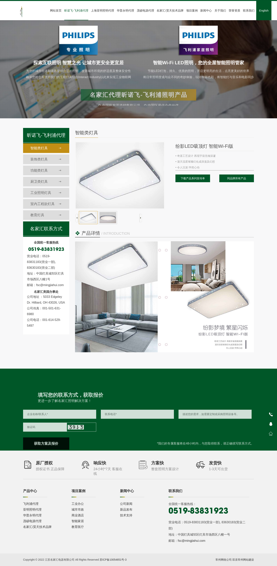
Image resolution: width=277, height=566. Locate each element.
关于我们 (220, 10)
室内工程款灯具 (46, 204)
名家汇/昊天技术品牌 (170, 10)
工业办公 (78, 503)
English (264, 10)
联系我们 (248, 10)
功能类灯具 (46, 170)
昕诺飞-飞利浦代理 (76, 10)
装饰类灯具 (46, 159)
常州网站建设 (246, 559)
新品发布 (126, 509)
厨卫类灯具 (46, 181)
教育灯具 (46, 215)
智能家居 (78, 521)
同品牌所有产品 (236, 178)
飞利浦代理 (30, 503)
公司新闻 (126, 503)
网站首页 (56, 10)
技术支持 (126, 515)
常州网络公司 (223, 559)
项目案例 (192, 10)
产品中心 (30, 491)
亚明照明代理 (32, 509)
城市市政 (78, 509)
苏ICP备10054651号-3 (113, 559)
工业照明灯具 (46, 193)
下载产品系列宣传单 (193, 178)
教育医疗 (78, 526)
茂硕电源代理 (145, 10)
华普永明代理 (125, 10)
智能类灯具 (46, 148)
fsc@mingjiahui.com (191, 540)
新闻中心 (206, 10)
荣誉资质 (234, 10)
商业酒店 (78, 515)
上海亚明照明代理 (102, 10)
